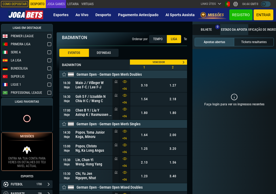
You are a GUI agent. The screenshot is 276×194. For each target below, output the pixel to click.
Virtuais (87, 4)
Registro (241, 15)
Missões (212, 15)
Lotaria (73, 4)
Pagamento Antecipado (138, 15)
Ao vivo (81, 15)
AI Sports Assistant (181, 15)
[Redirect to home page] (25, 15)
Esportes (60, 15)
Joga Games (56, 4)
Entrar (263, 15)
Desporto (103, 15)
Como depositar (14, 4)
